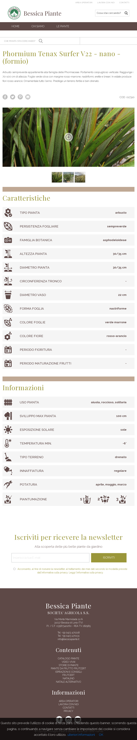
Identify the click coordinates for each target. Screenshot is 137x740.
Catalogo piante (68, 658)
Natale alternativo (68, 681)
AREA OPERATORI (68, 701)
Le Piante (63, 26)
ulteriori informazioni (81, 734)
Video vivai (68, 662)
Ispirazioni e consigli (68, 671)
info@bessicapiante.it (68, 639)
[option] (68, 137)
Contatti (124, 2)
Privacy (68, 711)
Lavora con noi (106, 2)
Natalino (68, 678)
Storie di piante (68, 665)
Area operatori (83, 2)
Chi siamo (38, 26)
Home (15, 26)
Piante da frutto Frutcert (68, 668)
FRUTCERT (68, 675)
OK (101, 734)
